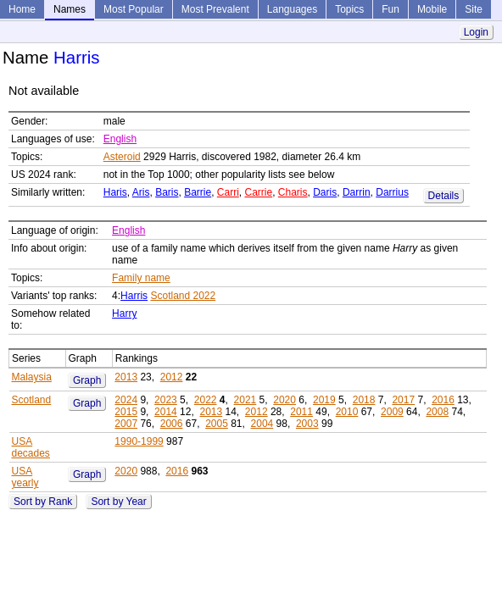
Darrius (392, 192)
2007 (125, 424)
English (120, 139)
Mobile (432, 9)
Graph (87, 380)
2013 (125, 377)
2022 (205, 400)
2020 (284, 400)
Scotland (32, 400)
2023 (165, 400)
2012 (171, 377)
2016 (443, 400)
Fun (390, 9)
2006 (171, 424)
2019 (324, 400)
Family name (141, 278)
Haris (115, 192)
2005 (216, 424)
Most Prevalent (215, 9)
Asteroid (122, 157)
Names (69, 9)
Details (444, 196)
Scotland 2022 (182, 296)
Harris (134, 296)
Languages (292, 9)
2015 (125, 412)
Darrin (357, 192)
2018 (364, 400)
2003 (307, 424)
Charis (293, 192)
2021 (245, 400)
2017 (403, 400)
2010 (347, 412)
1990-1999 (138, 441)
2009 (392, 412)
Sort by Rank (43, 501)
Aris (141, 192)
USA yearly (25, 477)
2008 (437, 412)
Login (476, 32)
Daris (325, 192)
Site (473, 9)
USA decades (31, 447)
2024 (125, 400)
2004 (262, 424)
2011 (301, 412)
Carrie (259, 192)
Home (22, 9)
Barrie (197, 192)
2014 (165, 412)
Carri (228, 192)
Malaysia (32, 377)
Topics (349, 9)
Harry (124, 313)
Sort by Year (118, 501)
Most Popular (133, 9)
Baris (166, 192)
